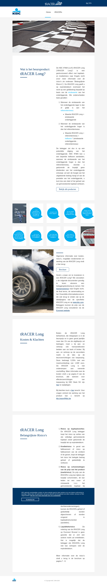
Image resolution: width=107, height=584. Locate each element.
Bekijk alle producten (67, 189)
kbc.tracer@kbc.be (63, 398)
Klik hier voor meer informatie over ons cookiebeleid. (45, 495)
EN (90, 3)
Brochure (62, 270)
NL (87, 3)
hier (57, 385)
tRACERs (57, 13)
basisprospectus (62, 289)
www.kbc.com (78, 302)
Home (48, 13)
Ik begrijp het (30, 499)
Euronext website (63, 310)
